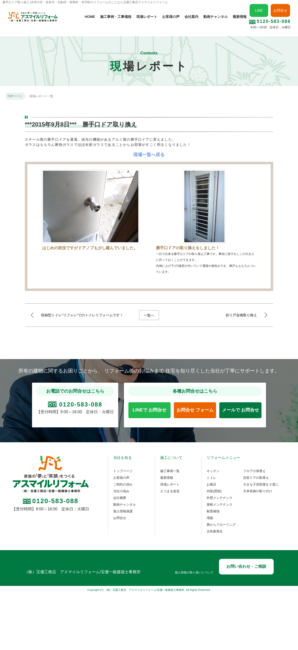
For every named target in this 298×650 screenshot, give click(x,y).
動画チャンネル (215, 17)
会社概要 (119, 498)
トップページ (123, 471)
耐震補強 (213, 511)
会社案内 (191, 17)
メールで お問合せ (240, 409)
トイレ (211, 478)
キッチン (213, 471)
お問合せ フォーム (195, 409)
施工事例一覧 (170, 471)
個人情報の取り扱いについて (194, 572)
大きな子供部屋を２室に (261, 484)
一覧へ (149, 315)
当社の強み (121, 491)
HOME (90, 17)
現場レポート (146, 17)
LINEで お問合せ (149, 409)
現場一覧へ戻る (149, 154)
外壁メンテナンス (219, 498)
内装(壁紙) (214, 491)
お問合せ (280, 10)
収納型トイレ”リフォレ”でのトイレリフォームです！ (82, 315)
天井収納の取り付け (257, 491)
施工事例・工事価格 (115, 17)
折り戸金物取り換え (241, 315)
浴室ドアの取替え (256, 478)
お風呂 (211, 484)
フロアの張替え (254, 471)
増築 (210, 518)
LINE (259, 10)
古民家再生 (215, 531)
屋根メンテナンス (219, 504)
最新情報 (240, 17)
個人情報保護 (123, 511)
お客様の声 (171, 17)
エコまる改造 (170, 491)
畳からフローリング (221, 525)
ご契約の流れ (123, 484)
